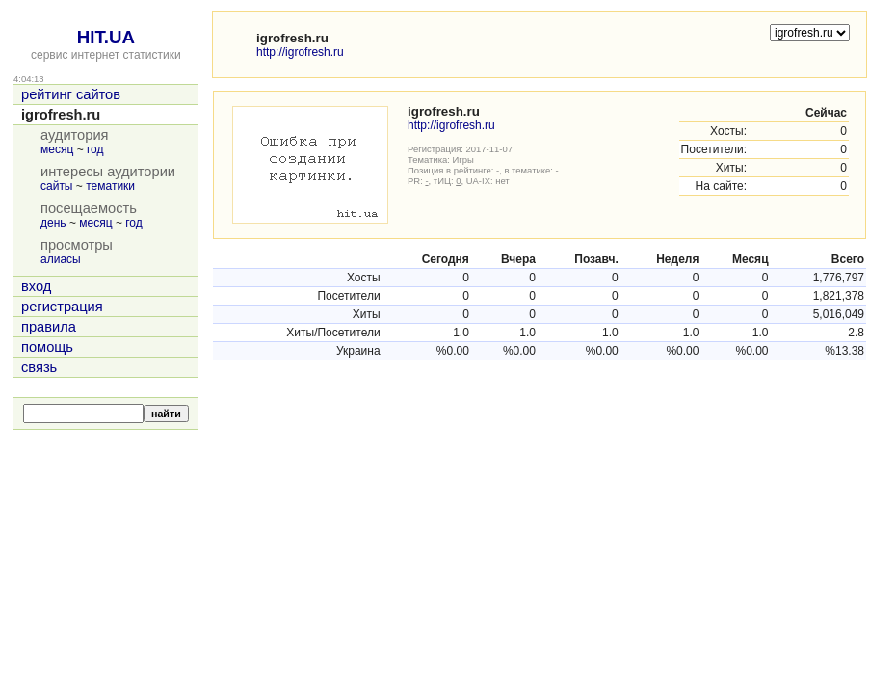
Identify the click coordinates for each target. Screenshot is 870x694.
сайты (56, 186)
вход (36, 286)
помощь (47, 347)
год (95, 149)
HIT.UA (106, 37)
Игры (463, 159)
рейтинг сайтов (70, 94)
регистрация (62, 306)
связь (39, 367)
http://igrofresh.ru (300, 52)
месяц (56, 149)
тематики (110, 186)
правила (48, 326)
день (53, 222)
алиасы (60, 259)
